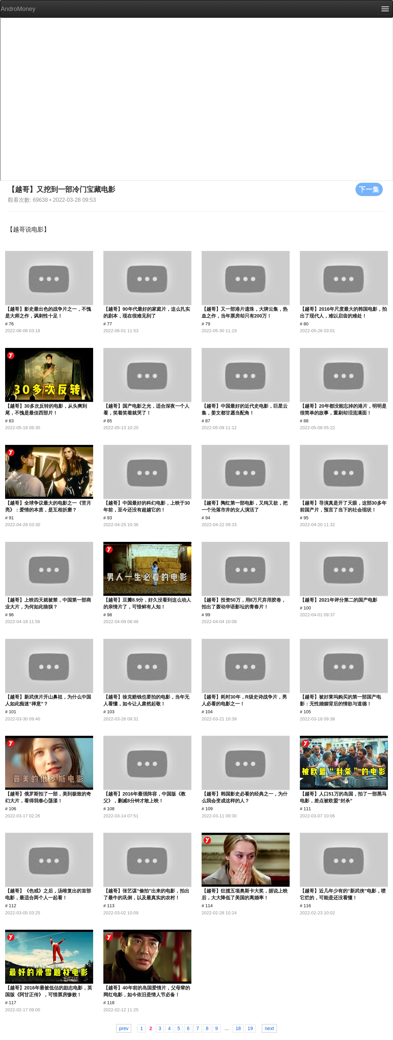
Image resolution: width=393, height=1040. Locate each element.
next (269, 1028)
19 (250, 1028)
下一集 (369, 189)
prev (123, 1028)
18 (238, 1028)
